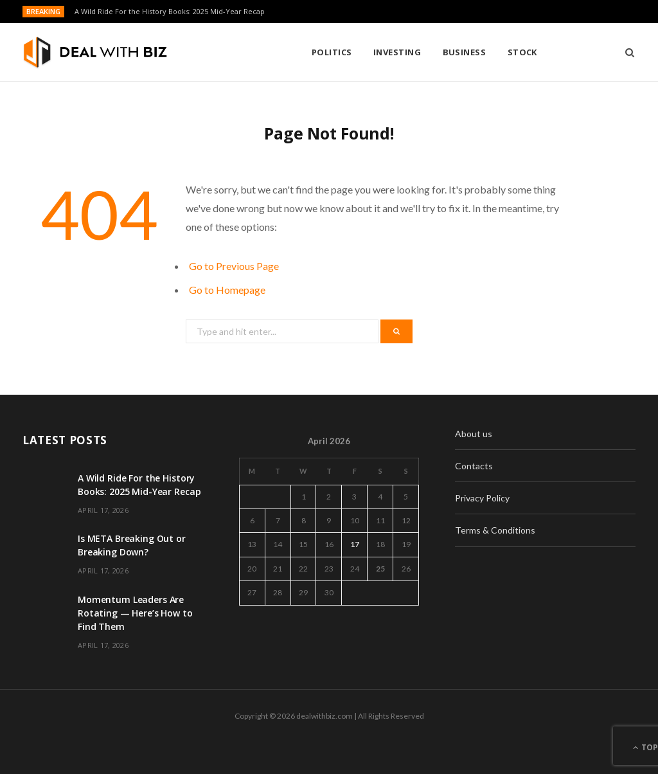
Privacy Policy (482, 497)
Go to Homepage (227, 290)
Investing (294, 52)
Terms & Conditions (495, 530)
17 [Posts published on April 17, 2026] (354, 544)
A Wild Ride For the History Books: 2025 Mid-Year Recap (170, 11)
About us (473, 433)
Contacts (474, 465)
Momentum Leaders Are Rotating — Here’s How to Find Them (135, 613)
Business (362, 52)
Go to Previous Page (234, 266)
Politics (229, 52)
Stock (419, 52)
